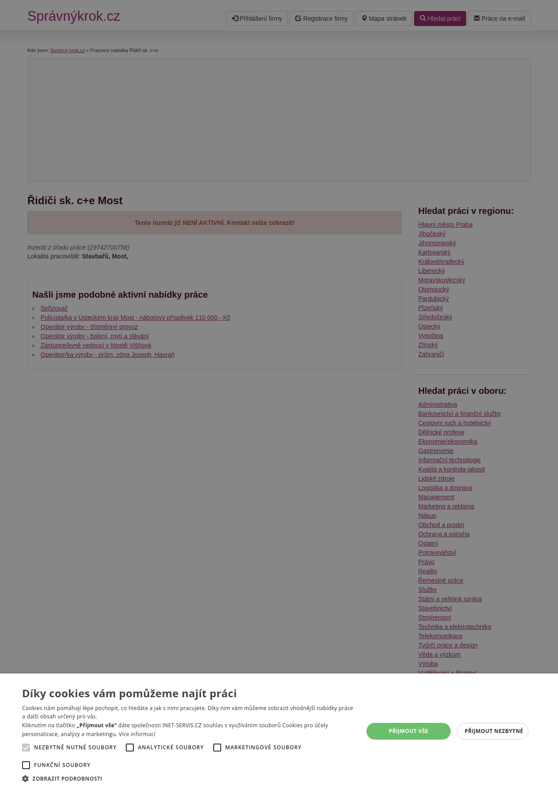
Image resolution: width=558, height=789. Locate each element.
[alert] (279, 394)
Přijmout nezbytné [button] (494, 731)
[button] (187, 778)
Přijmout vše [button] (408, 731)
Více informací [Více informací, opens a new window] (137, 734)
